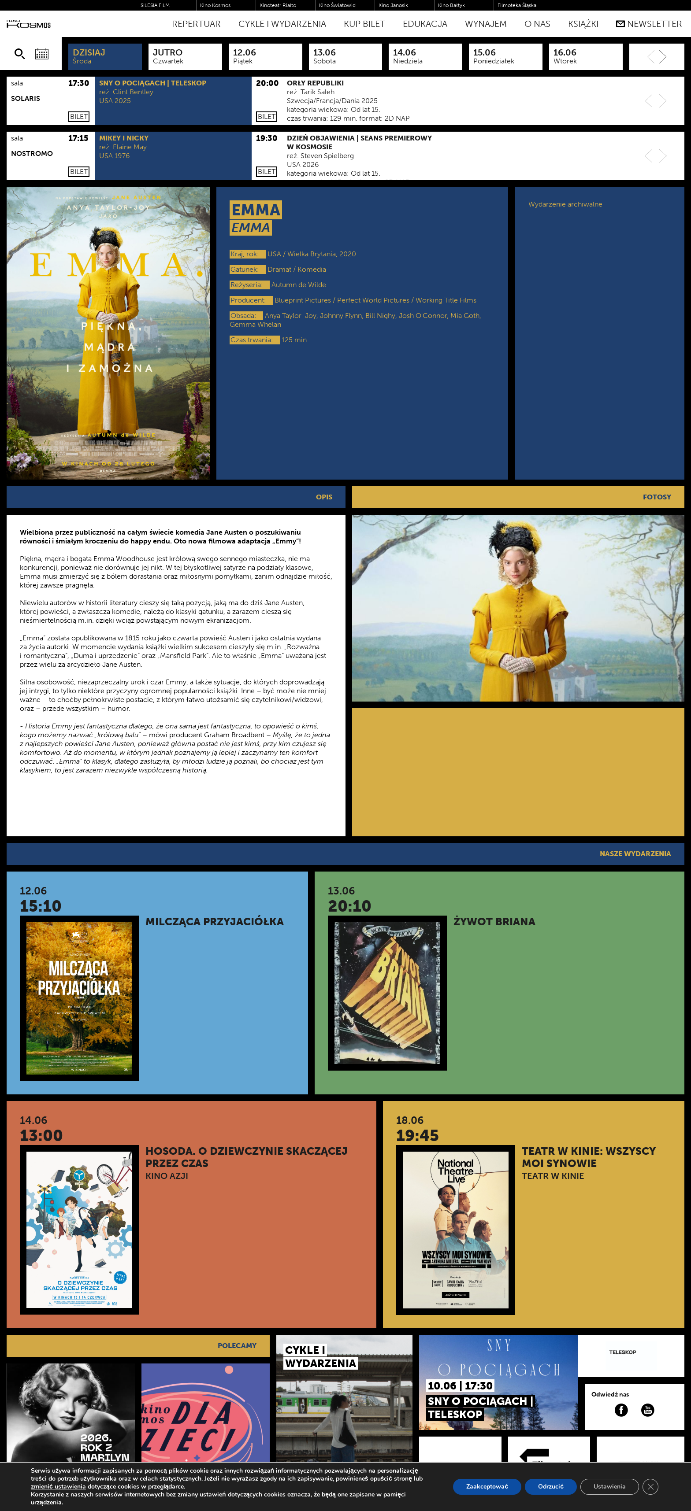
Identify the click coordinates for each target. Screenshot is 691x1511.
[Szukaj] (20, 54)
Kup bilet (364, 23)
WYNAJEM (486, 23)
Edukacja (425, 23)
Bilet (79, 116)
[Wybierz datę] (42, 54)
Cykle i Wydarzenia (282, 23)
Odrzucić (551, 1486)
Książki (583, 23)
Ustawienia (610, 1486)
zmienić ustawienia (58, 1487)
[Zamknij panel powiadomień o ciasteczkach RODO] (650, 1487)
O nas (537, 23)
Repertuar (196, 23)
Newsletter (649, 23)
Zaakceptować (487, 1486)
